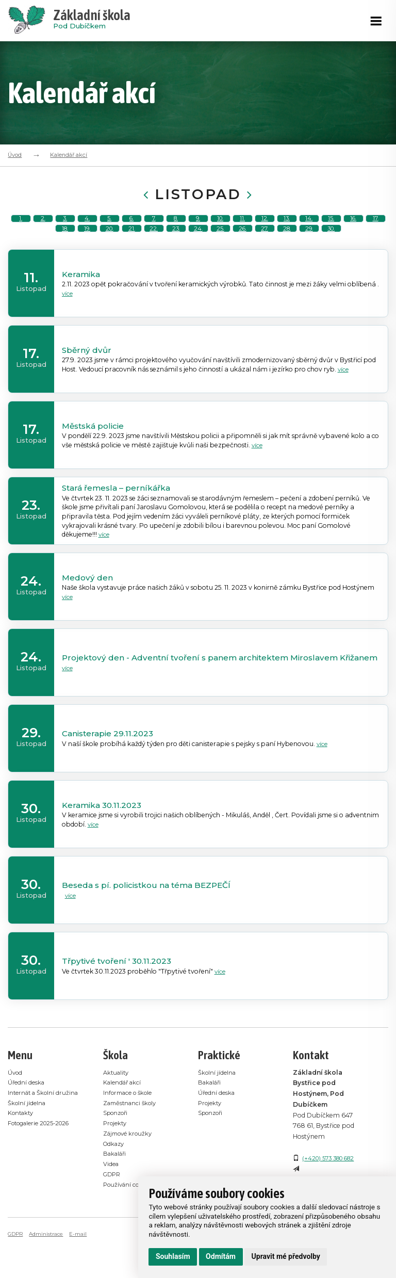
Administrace (48, 1269)
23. (176, 255)
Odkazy (115, 1179)
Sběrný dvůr (87, 385)
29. (309, 255)
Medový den (88, 614)
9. (198, 227)
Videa (112, 1199)
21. (131, 255)
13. (286, 227)
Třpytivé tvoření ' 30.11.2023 (119, 997)
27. (264, 255)
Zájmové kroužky (130, 1169)
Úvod (15, 154)
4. (87, 227)
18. (65, 255)
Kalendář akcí (68, 154)
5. (109, 227)
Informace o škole (130, 1129)
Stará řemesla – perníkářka (118, 524)
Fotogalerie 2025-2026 (43, 1169)
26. (242, 255)
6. (132, 227)
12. (264, 227)
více (68, 329)
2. (42, 227)
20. (109, 255)
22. (154, 255)
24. (198, 255)
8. (176, 227)
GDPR (113, 1210)
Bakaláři (116, 1189)
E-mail (81, 1269)
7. (154, 227)
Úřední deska (27, 1119)
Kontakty (22, 1159)
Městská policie (95, 461)
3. (65, 227)
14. (309, 227)
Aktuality (117, 1108)
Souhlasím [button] (173, 1256)
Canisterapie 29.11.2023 (110, 770)
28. (287, 255)
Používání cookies (130, 1220)
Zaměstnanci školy (132, 1139)
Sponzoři (117, 1149)
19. (87, 255)
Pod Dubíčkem (91, 20)
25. (220, 255)
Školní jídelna (28, 1149)
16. (353, 227)
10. (220, 227)
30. (331, 255)
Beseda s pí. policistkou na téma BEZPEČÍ (150, 921)
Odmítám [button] (221, 1256)
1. (21, 227)
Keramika (82, 309)
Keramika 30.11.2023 (103, 841)
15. (331, 227)
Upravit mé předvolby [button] (286, 1256)
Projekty (116, 1159)
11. (242, 227)
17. (375, 227)
